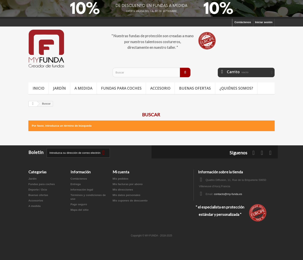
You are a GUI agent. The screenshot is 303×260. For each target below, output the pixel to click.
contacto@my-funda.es (228, 194)
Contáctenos (242, 22)
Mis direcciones (123, 189)
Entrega (75, 184)
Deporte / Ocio (37, 189)
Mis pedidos (120, 178)
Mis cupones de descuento (130, 200)
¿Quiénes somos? (236, 88)
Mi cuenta (121, 172)
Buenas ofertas (195, 88)
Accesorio (160, 88)
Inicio (38, 88)
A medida (83, 88)
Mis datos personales (126, 195)
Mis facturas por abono (128, 184)
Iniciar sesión (263, 22)
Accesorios (35, 200)
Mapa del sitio (79, 209)
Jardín (59, 88)
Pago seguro (78, 204)
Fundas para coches (121, 88)
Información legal (81, 189)
